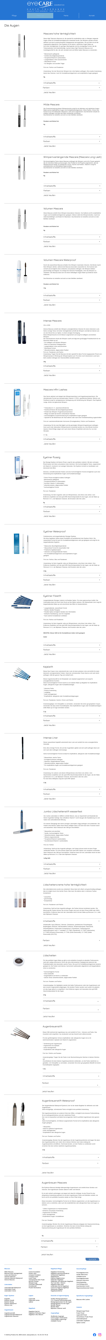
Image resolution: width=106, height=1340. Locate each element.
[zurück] (92, 1259)
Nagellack (32, 1308)
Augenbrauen (8, 1310)
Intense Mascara (9, 1280)
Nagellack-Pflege (56, 1268)
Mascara (7, 1268)
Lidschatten (8, 1284)
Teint (30, 1268)
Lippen (31, 1295)
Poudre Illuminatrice (35, 1287)
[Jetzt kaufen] (72, 92)
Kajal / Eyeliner (9, 1295)
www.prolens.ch (31, 1335)
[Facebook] (94, 1335)
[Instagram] (100, 1335)
